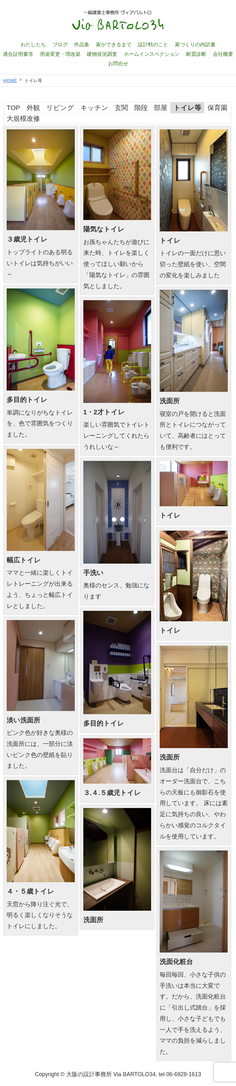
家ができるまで (113, 44)
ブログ (60, 44)
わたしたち (33, 44)
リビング (60, 107)
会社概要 (223, 54)
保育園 (217, 107)
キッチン (94, 107)
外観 (33, 107)
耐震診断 (196, 54)
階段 (141, 107)
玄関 (121, 107)
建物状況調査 (102, 54)
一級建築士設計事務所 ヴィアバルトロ (118, 21)
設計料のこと (153, 44)
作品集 (81, 44)
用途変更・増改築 (60, 54)
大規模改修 (23, 118)
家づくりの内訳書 (195, 44)
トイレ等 (187, 107)
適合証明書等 (18, 54)
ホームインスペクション (152, 54)
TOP (13, 107)
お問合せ (118, 63)
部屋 (160, 107)
